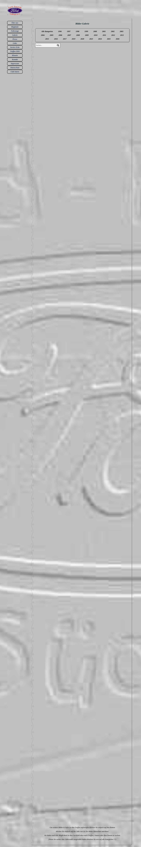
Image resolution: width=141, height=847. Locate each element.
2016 (56, 39)
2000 (95, 31)
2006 (60, 35)
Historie (15, 55)
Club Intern (15, 72)
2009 (87, 35)
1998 (77, 31)
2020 (82, 39)
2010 (95, 35)
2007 (69, 35)
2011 (104, 35)
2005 (51, 35)
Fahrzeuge (15, 31)
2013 (122, 35)
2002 (112, 31)
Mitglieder (15, 27)
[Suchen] (58, 45)
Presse (15, 39)
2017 (65, 39)
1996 (60, 31)
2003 (121, 31)
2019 (73, 39)
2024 (100, 39)
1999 (86, 31)
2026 (117, 39)
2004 (43, 35)
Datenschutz (14, 68)
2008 (78, 35)
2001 (104, 31)
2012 (113, 35)
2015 (47, 39)
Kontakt (15, 59)
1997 (68, 31)
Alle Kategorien (47, 31)
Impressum (15, 63)
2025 (109, 39)
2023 (91, 39)
